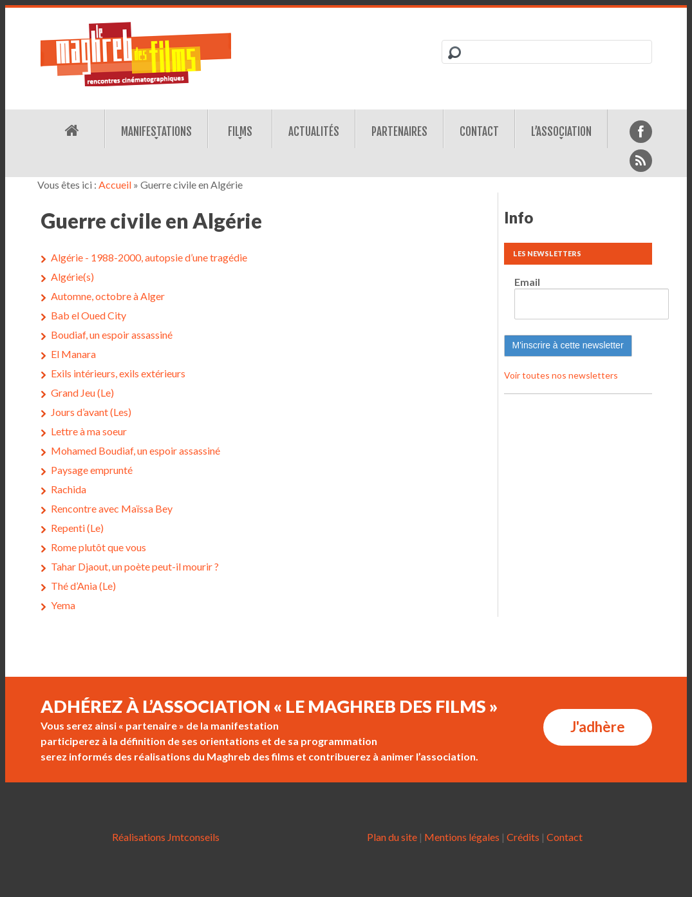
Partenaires (399, 131)
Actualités (313, 131)
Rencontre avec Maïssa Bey (112, 508)
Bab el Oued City (88, 315)
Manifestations (156, 131)
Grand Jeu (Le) (82, 392)
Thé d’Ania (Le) (83, 586)
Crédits (523, 837)
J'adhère (597, 726)
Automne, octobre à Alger (108, 296)
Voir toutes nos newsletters (561, 375)
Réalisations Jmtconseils (166, 837)
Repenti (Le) (77, 528)
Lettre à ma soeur (89, 431)
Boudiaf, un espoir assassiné (112, 334)
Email (527, 282)
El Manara (73, 354)
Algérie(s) (72, 276)
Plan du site (392, 837)
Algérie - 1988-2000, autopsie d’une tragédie (149, 257)
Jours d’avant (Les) (91, 412)
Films (240, 131)
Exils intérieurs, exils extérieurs (118, 373)
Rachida (68, 489)
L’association (561, 131)
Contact (479, 131)
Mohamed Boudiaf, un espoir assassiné (135, 450)
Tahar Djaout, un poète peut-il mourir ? (135, 566)
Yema (63, 605)
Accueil (114, 184)
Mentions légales (462, 837)
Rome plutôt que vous (98, 547)
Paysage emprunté (92, 470)
